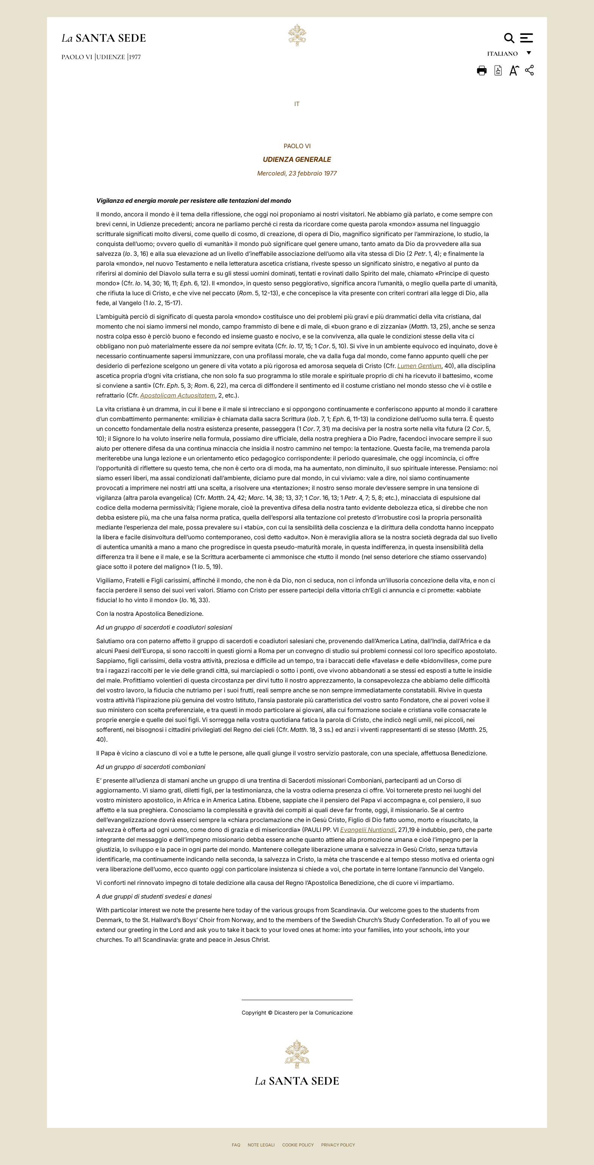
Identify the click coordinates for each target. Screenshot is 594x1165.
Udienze (111, 57)
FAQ (236, 1145)
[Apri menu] (525, 37)
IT (297, 104)
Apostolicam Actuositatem (177, 395)
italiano (504, 56)
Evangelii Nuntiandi (367, 829)
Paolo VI (77, 57)
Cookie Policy (298, 1145)
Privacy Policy (338, 1145)
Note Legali (261, 1145)
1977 (135, 57)
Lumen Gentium (419, 366)
